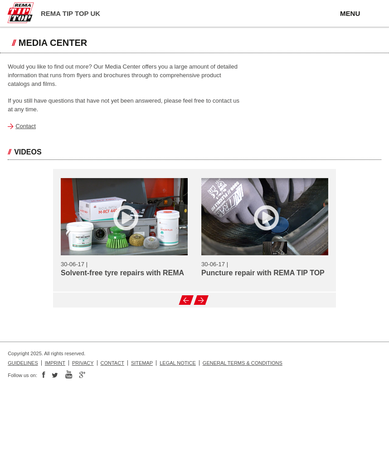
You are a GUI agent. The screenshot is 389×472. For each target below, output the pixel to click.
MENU (350, 13)
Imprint (55, 363)
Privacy (82, 363)
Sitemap (142, 363)
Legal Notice (178, 363)
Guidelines (23, 363)
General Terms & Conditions (242, 363)
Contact (25, 126)
